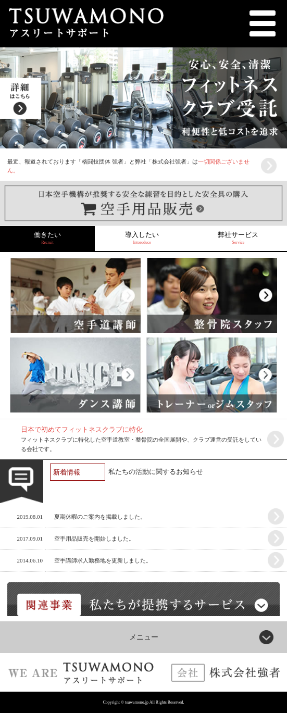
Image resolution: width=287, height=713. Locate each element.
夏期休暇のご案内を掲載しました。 (100, 517)
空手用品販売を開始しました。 (94, 538)
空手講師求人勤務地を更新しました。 (103, 560)
